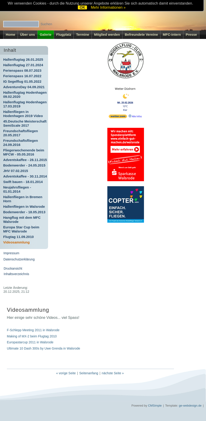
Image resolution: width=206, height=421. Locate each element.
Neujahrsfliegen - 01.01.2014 (17, 189)
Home (10, 34)
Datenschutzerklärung (19, 259)
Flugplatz (63, 34)
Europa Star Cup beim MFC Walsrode (21, 229)
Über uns (27, 34)
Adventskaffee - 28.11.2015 (25, 160)
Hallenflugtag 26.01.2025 (23, 59)
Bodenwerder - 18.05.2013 (24, 212)
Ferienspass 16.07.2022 (22, 76)
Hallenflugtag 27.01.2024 (23, 65)
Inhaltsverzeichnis (16, 274)
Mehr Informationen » (108, 7)
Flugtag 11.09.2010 (18, 237)
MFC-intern (172, 34)
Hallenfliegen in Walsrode (24, 206)
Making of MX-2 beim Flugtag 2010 (32, 336)
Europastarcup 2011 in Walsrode (30, 342)
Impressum (11, 253)
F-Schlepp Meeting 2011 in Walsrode (33, 330)
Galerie (46, 34)
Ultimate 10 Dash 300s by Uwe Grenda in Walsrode (43, 348)
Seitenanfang (88, 373)
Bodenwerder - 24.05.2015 (24, 165)
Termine (82, 34)
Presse (191, 34)
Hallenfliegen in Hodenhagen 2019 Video (23, 114)
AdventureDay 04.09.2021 (24, 87)
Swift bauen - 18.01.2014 (23, 182)
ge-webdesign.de (190, 405)
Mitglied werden (107, 34)
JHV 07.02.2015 (15, 171)
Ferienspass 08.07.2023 (22, 70)
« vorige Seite (66, 373)
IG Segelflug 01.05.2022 (22, 81)
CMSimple (155, 405)
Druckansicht (13, 268)
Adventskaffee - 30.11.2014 (25, 176)
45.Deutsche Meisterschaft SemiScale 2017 (24, 123)
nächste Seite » (113, 373)
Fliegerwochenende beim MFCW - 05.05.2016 (23, 152)
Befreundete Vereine (141, 34)
